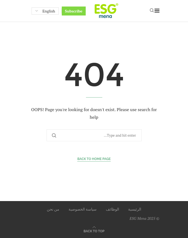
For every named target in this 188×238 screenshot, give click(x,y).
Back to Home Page (94, 159)
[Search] (152, 11)
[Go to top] (94, 230)
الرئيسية (134, 209)
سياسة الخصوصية (83, 209)
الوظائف (112, 209)
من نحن (53, 209)
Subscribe (73, 11)
